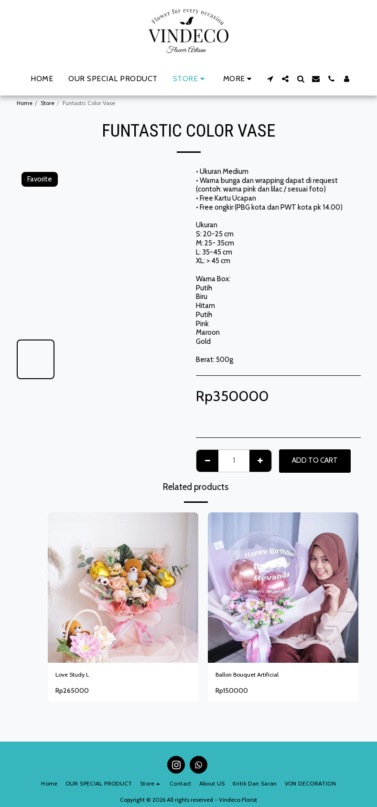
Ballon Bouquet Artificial (252, 675)
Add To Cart (315, 460)
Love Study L (75, 675)
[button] (270, 79)
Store (47, 102)
